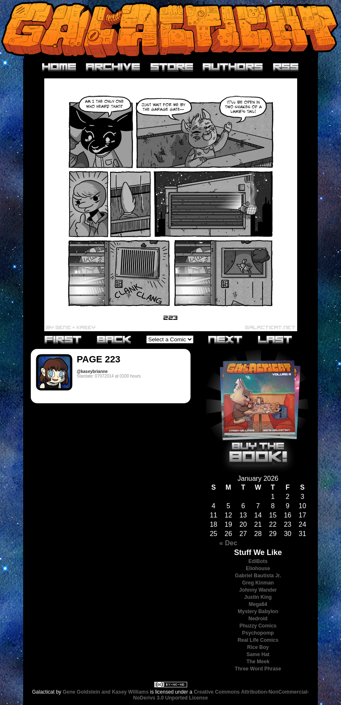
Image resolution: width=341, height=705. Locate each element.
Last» (275, 339)
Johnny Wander (258, 590)
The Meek (258, 662)
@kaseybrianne (92, 371)
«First (63, 339)
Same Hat (258, 654)
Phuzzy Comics (258, 626)
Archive (113, 67)
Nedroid (257, 619)
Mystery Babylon (258, 611)
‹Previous (114, 339)
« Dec (228, 543)
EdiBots (257, 561)
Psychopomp (258, 633)
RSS (286, 67)
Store (171, 67)
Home (59, 67)
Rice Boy (258, 647)
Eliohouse (258, 568)
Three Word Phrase (258, 669)
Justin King (257, 597)
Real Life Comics (258, 640)
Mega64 (258, 604)
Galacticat (170, 29)
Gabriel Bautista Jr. (258, 576)
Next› (225, 339)
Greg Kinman (258, 583)
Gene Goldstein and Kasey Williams (106, 692)
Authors (232, 67)
